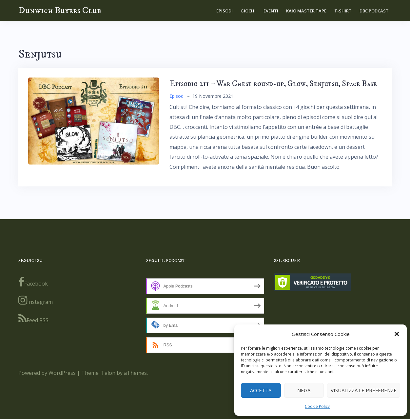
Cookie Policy (317, 406)
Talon (108, 372)
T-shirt (343, 11)
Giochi (248, 11)
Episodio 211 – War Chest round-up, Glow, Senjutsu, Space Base (273, 84)
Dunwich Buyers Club (59, 10)
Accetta (260, 390)
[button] (397, 334)
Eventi (271, 11)
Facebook (33, 282)
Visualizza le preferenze (364, 390)
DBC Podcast (374, 11)
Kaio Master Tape (306, 11)
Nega (303, 390)
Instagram (35, 300)
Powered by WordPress (47, 372)
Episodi (224, 11)
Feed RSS (33, 318)
